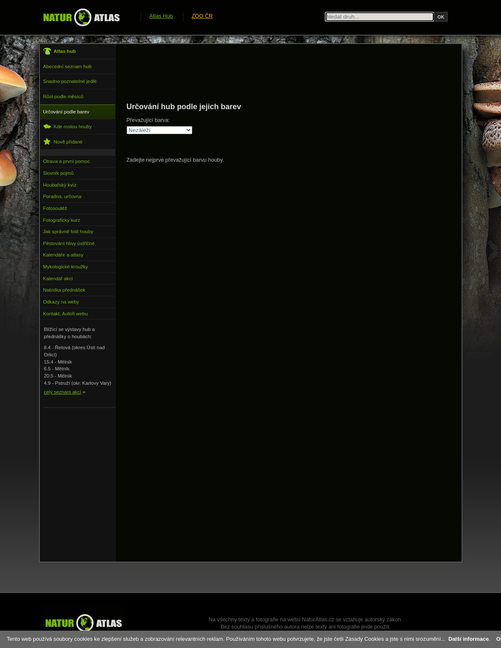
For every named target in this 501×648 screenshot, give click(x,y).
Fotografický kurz (61, 220)
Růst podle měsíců (63, 96)
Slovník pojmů (58, 173)
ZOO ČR (202, 16)
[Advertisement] (281, 73)
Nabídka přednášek (64, 289)
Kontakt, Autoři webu (65, 313)
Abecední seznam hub (67, 66)
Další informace (468, 639)
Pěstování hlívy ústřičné (69, 243)
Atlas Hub (161, 16)
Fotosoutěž (55, 208)
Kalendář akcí (58, 278)
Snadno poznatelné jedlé (70, 81)
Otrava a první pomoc (66, 161)
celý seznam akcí (62, 391)
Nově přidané (63, 142)
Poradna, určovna (62, 196)
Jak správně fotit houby (68, 231)
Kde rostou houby (67, 126)
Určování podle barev (66, 111)
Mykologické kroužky (65, 266)
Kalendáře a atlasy (63, 254)
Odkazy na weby (61, 301)
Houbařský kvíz (60, 185)
